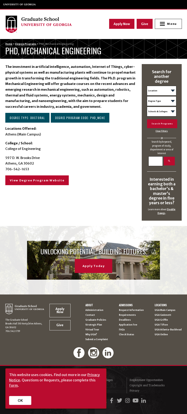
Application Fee (128, 325)
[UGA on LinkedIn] (143, 400)
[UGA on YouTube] (136, 400)
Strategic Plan (93, 325)
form (13, 385)
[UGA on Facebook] (112, 400)
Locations (161, 305)
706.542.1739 (12, 331)
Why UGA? (91, 335)
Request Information (131, 310)
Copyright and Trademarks (147, 385)
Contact (90, 315)
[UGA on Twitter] (120, 400)
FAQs (122, 330)
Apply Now (121, 24)
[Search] (155, 161)
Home (8, 44)
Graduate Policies (95, 320)
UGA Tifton (161, 325)
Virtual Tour (92, 330)
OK (20, 400)
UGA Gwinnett (163, 315)
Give (144, 24)
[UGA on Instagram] (128, 400)
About (89, 305)
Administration (94, 310)
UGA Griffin (161, 320)
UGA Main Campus (165, 310)
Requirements (127, 315)
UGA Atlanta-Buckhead (168, 330)
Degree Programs (25, 44)
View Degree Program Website (37, 180)
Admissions (126, 305)
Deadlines (125, 320)
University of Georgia (19, 4)
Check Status (126, 335)
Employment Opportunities (146, 380)
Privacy (134, 390)
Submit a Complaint (96, 339)
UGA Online (161, 335)
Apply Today (94, 266)
